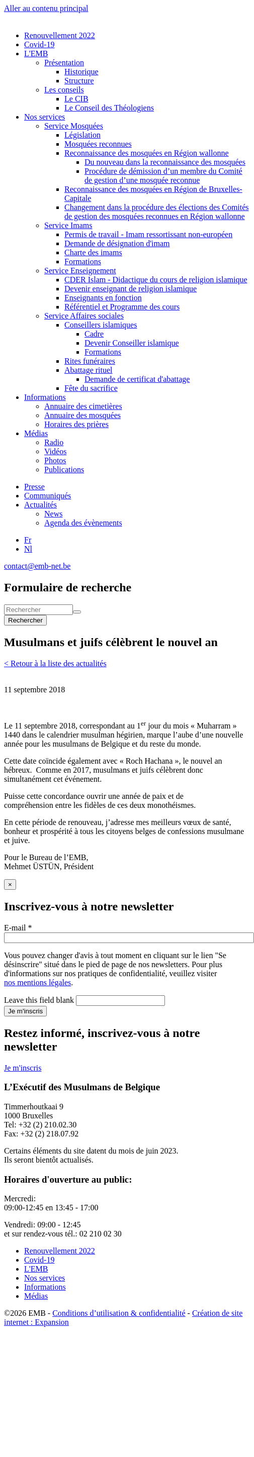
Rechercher (25, 620)
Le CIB (76, 98)
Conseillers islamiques (100, 325)
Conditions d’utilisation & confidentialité (118, 1313)
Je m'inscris (25, 1011)
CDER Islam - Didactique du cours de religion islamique (155, 279)
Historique (81, 71)
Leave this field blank (39, 1000)
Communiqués (47, 495)
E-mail (18, 927)
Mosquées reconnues (98, 144)
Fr (27, 540)
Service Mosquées (73, 126)
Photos (55, 460)
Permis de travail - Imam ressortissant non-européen (148, 234)
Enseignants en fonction (103, 297)
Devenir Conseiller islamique (131, 343)
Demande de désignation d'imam (117, 243)
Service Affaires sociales (84, 315)
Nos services (44, 117)
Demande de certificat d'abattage (137, 379)
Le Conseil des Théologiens (109, 107)
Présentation (64, 62)
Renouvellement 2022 (59, 35)
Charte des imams (93, 252)
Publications (64, 469)
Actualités (40, 504)
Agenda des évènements (83, 522)
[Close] (10, 884)
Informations (45, 397)
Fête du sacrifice (91, 388)
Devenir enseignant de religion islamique (130, 288)
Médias (36, 433)
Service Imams (68, 225)
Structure (79, 80)
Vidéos (55, 451)
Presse (34, 486)
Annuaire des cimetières (83, 406)
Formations (82, 261)
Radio (53, 442)
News (53, 513)
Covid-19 (39, 44)
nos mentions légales (37, 982)
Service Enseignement (80, 270)
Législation (82, 135)
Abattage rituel (88, 370)
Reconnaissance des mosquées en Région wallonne (146, 153)
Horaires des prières (76, 424)
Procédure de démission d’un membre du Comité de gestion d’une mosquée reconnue (163, 175)
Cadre (94, 334)
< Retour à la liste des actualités (55, 663)
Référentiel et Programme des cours (122, 306)
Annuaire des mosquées (82, 415)
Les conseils (64, 89)
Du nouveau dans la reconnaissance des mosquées (164, 162)
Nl (28, 549)
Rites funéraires (89, 361)
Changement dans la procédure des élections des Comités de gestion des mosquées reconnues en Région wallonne (156, 212)
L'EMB (36, 53)
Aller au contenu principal (46, 8)
